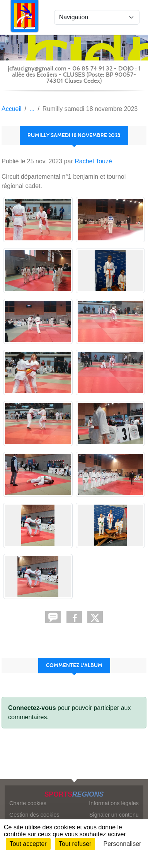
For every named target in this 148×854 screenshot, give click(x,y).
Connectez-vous (32, 708)
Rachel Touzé (93, 161)
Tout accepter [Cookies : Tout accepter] (28, 844)
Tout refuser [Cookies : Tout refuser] (75, 844)
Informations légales (114, 803)
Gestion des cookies (34, 815)
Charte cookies (27, 803)
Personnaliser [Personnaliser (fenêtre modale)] (122, 844)
